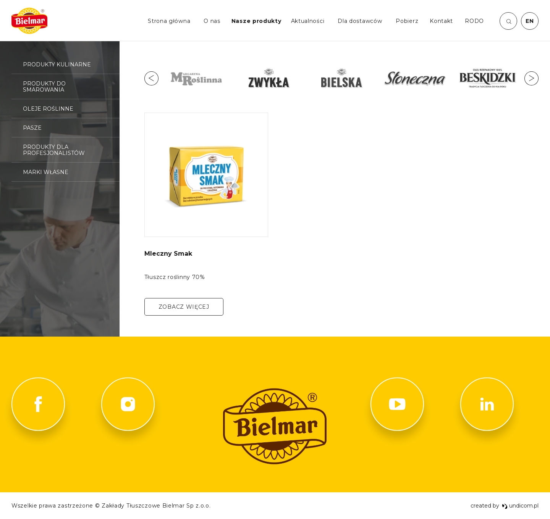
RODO (474, 21)
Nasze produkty (256, 21)
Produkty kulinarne (57, 64)
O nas (212, 21)
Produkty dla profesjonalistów (54, 149)
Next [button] (531, 78)
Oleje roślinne (48, 108)
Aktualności (308, 21)
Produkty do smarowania (44, 86)
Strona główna (169, 21)
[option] (196, 78)
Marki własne (45, 172)
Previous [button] (151, 78)
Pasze (32, 127)
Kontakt (441, 21)
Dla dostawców (360, 21)
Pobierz (407, 21)
